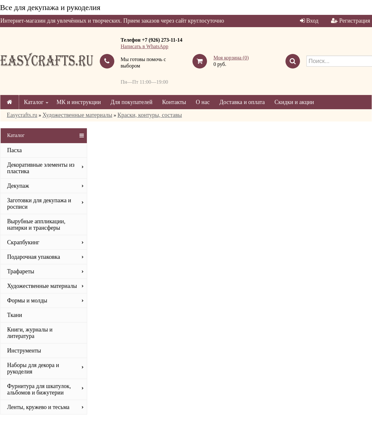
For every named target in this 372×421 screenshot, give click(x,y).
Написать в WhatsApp (145, 46)
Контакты (174, 102)
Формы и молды (27, 300)
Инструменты (24, 350)
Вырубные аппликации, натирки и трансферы (36, 224)
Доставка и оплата (242, 102)
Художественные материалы (77, 115)
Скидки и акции (294, 102)
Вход (312, 20)
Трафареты (20, 271)
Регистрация (354, 20)
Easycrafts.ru (22, 115)
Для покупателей (131, 102)
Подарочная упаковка (33, 257)
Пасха (14, 150)
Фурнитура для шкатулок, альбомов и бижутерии (39, 389)
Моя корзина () (231, 57)
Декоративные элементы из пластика (41, 168)
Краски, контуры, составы (150, 115)
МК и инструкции (79, 102)
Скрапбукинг (23, 242)
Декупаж (18, 186)
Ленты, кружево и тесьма (38, 407)
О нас (203, 102)
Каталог (34, 102)
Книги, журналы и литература (30, 332)
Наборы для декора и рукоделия (33, 368)
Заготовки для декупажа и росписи (39, 203)
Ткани (14, 315)
